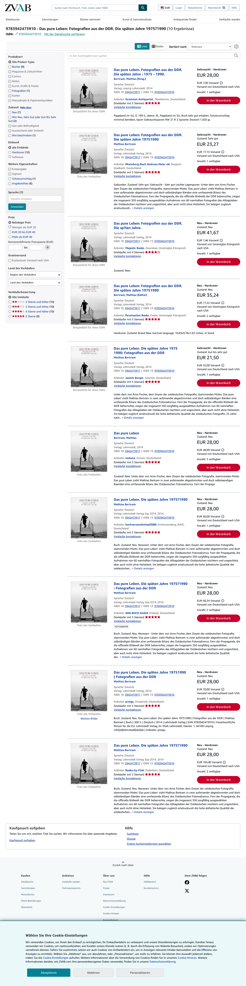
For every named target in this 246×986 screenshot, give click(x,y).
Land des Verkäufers (21, 282)
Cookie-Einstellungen (55, 957)
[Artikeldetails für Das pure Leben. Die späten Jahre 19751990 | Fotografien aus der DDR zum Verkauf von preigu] (89, 690)
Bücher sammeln (90, 19)
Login (179, 7)
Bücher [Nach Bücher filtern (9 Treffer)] (16, 66)
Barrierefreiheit (110, 920)
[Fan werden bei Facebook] (187, 882)
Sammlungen (50, 19)
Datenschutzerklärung (114, 900)
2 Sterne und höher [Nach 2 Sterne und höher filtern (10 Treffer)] (33, 301)
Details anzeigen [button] (144, 208)
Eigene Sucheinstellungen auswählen (149, 843)
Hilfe (234, 7)
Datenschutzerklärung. (163, 961)
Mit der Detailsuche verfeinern (64, 34)
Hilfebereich (150, 881)
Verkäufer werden (229, 19)
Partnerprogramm (71, 888)
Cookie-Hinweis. (187, 957)
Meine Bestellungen (31, 900)
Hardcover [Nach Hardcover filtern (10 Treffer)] (19, 152)
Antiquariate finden (185, 19)
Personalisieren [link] (140, 972)
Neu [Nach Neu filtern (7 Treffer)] (14, 112)
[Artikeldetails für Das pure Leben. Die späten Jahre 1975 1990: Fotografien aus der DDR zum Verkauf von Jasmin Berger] (89, 366)
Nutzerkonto (195, 7)
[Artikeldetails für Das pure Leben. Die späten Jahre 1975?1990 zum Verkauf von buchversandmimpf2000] (89, 517)
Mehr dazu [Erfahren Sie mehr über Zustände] (25, 107)
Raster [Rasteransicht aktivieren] (158, 46)
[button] (236, 55)
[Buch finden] (143, 7)
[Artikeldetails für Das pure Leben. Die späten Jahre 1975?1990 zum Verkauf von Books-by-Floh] (89, 763)
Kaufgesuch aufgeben (22, 840)
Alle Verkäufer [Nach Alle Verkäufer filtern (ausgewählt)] (21, 297)
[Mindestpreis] (15, 247)
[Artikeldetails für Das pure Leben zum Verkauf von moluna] (89, 451)
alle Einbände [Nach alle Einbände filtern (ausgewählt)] (18, 147)
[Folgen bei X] (187, 891)
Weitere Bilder (89, 718)
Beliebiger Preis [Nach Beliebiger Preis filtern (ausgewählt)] (20, 222)
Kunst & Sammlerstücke (137, 19)
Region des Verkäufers (23, 274)
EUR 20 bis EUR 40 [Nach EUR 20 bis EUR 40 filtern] (22, 232)
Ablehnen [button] (93, 972)
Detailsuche (13, 19)
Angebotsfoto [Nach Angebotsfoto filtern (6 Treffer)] (20, 183)
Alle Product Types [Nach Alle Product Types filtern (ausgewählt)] (21, 61)
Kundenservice (151, 888)
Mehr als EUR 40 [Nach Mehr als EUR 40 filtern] (20, 236)
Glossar (131, 838)
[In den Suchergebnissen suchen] (153, 55)
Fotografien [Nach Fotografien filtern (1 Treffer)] (19, 90)
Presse (106, 888)
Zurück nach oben (123, 865)
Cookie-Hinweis (111, 913)
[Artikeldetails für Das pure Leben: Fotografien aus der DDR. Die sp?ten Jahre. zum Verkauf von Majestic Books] (89, 241)
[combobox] (95, 7)
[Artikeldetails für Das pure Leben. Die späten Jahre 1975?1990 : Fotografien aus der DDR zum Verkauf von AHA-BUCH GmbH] (89, 602)
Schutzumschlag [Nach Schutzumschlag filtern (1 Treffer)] (22, 178)
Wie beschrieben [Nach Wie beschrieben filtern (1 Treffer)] (22, 135)
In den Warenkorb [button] (219, 100)
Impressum (108, 894)
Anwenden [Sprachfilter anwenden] (17, 206)
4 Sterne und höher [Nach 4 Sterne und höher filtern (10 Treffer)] (33, 311)
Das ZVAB (108, 881)
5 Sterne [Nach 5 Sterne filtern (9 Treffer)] (25, 316)
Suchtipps (133, 833)
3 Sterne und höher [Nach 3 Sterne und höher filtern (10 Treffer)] (33, 306)
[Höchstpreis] (36, 247)
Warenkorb (26, 907)
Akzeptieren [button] (49, 972)
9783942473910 (30, 34)
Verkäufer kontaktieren (127, 107)
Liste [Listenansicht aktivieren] (142, 46)
